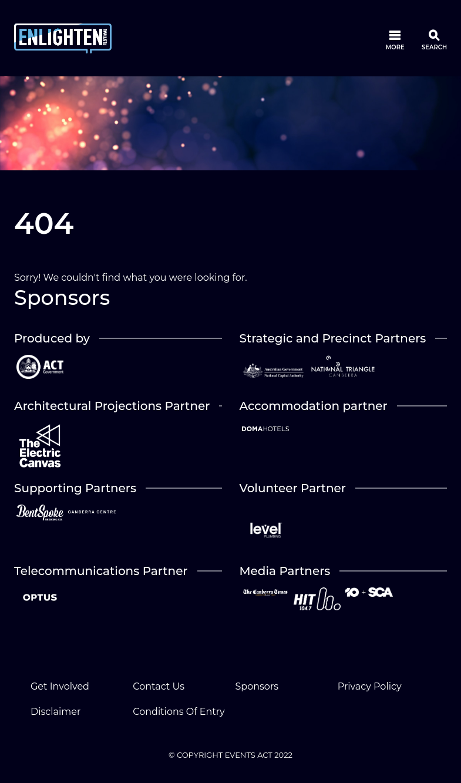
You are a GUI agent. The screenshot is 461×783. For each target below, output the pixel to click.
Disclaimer (55, 711)
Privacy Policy (370, 686)
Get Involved (60, 686)
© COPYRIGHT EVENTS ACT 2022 (230, 755)
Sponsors (257, 686)
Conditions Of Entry (179, 711)
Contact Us (158, 686)
